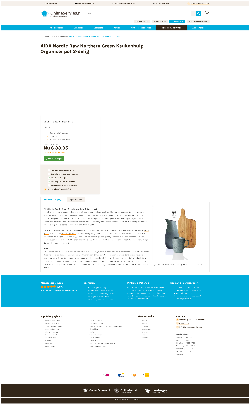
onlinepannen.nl (142, 21)
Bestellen (145, 321)
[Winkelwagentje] (207, 13)
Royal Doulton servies (53, 321)
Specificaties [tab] (76, 200)
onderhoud (183, 287)
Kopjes (92, 332)
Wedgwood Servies (52, 329)
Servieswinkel (95, 341)
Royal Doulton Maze (52, 323)
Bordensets (49, 343)
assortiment (64, 243)
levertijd (188, 293)
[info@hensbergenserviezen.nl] (189, 327)
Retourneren (146, 329)
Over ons (145, 332)
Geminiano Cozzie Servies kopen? (102, 343)
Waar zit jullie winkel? (98, 346)
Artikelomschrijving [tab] (52, 200)
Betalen (144, 323)
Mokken (48, 341)
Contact (145, 338)
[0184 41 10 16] (182, 323)
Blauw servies (95, 338)
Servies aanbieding (52, 335)
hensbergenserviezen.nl (198, 21)
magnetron (196, 296)
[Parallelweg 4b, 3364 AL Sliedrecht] (191, 319)
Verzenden (146, 326)
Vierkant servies (96, 335)
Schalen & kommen (59, 36)
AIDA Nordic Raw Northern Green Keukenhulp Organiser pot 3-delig (95, 36)
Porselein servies (96, 321)
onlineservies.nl (177, 21)
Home (47, 36)
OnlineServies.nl (97, 240)
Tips (143, 335)
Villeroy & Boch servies (53, 326)
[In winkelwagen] (54, 158)
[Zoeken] (138, 13)
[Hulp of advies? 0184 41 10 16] (198, 3)
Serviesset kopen (51, 338)
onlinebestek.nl (160, 21)
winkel (188, 299)
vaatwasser (197, 290)
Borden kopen (50, 346)
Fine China (94, 329)
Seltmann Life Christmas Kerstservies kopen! (107, 326)
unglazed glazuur (68, 233)
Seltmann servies (51, 332)
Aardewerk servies (96, 323)
